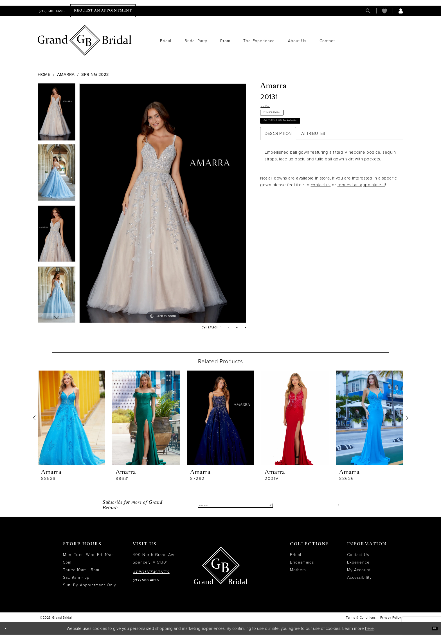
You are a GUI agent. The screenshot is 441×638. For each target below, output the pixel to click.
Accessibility (359, 581)
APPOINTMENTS (151, 576)
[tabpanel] (56, 113)
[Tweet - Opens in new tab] (219, 329)
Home (44, 74)
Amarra (66, 74)
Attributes (313, 151)
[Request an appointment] (103, 10)
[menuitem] (51, 11)
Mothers (298, 573)
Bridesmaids (302, 566)
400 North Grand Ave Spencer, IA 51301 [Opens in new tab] (154, 562)
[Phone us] (51, 11)
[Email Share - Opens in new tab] (243, 329)
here (369, 631)
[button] (401, 11)
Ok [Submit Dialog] (432, 632)
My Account (359, 573)
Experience (358, 566)
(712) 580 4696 (146, 584)
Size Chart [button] (271, 108)
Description (278, 151)
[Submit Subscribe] (268, 509)
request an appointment (361, 203)
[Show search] (368, 11)
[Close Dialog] (8, 632)
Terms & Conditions (361, 621)
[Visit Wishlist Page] (384, 11)
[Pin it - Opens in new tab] (232, 329)
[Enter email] (235, 509)
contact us (321, 203)
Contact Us (358, 558)
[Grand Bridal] (85, 40)
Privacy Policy (390, 621)
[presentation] (71, 421)
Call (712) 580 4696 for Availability (299, 136)
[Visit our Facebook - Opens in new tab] (337, 509)
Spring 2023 (95, 74)
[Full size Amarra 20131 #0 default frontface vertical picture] (163, 203)
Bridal (295, 558)
